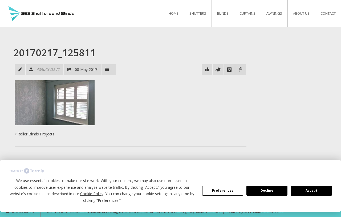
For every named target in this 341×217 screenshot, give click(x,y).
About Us (301, 13)
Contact (328, 13)
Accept (311, 190)
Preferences (222, 190)
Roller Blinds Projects (36, 133)
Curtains (247, 13)
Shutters (197, 13)
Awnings (274, 13)
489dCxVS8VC (48, 69)
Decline (267, 190)
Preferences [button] (108, 200)
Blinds (223, 13)
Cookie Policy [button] (91, 193)
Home (173, 13)
